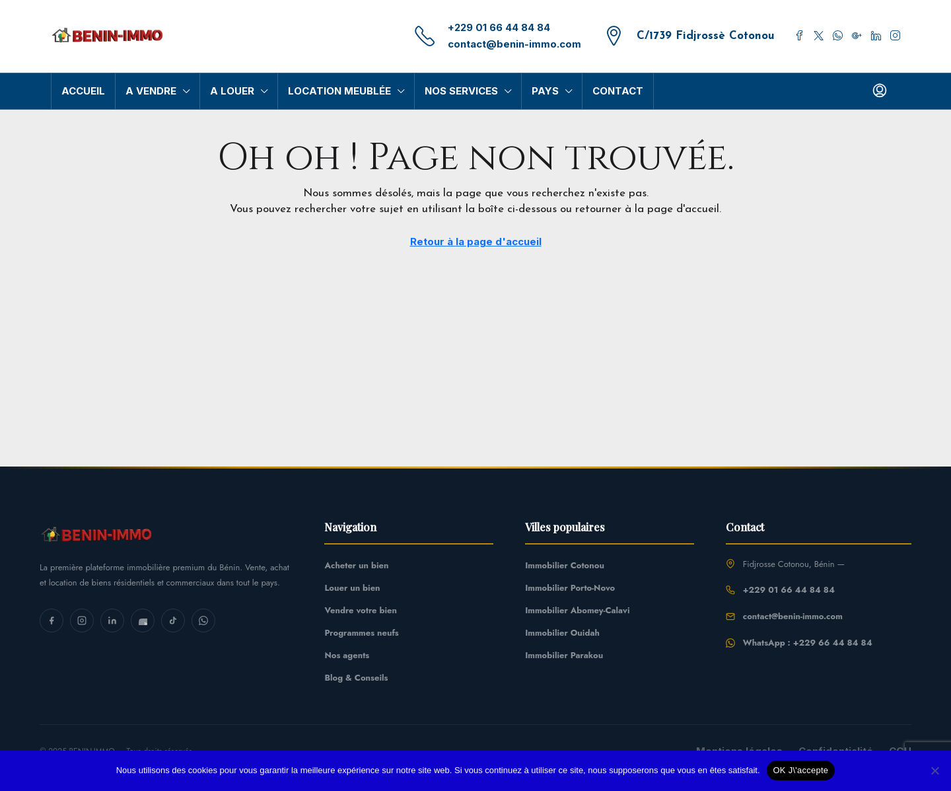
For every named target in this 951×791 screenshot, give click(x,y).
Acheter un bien (356, 565)
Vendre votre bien (360, 610)
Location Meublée (340, 90)
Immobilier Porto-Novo (570, 588)
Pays (544, 90)
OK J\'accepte (801, 770)
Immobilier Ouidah (562, 632)
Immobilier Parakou (564, 655)
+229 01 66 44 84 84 (503, 28)
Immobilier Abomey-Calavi (577, 610)
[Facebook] (51, 620)
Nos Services (461, 90)
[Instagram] (82, 620)
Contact (615, 90)
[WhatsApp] (203, 620)
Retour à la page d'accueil (475, 241)
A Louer (233, 90)
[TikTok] (173, 620)
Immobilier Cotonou (564, 565)
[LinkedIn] (112, 620)
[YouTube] (143, 620)
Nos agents (346, 655)
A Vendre (151, 90)
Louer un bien (352, 588)
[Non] (934, 770)
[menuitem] (880, 91)
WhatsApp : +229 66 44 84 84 (807, 642)
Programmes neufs (361, 632)
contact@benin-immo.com (520, 44)
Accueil (83, 90)
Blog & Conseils (356, 677)
